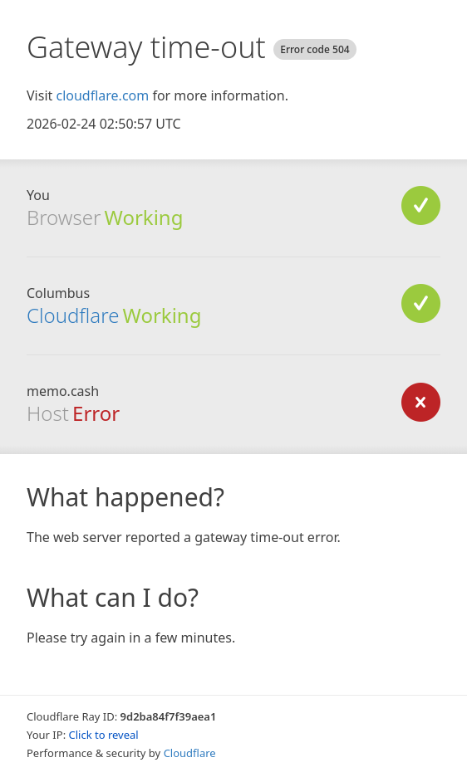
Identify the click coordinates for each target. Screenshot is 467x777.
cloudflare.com (102, 95)
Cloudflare (73, 315)
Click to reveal (104, 734)
